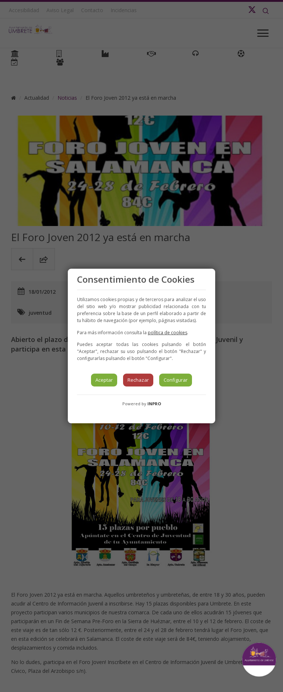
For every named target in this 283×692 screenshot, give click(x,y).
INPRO (154, 403)
